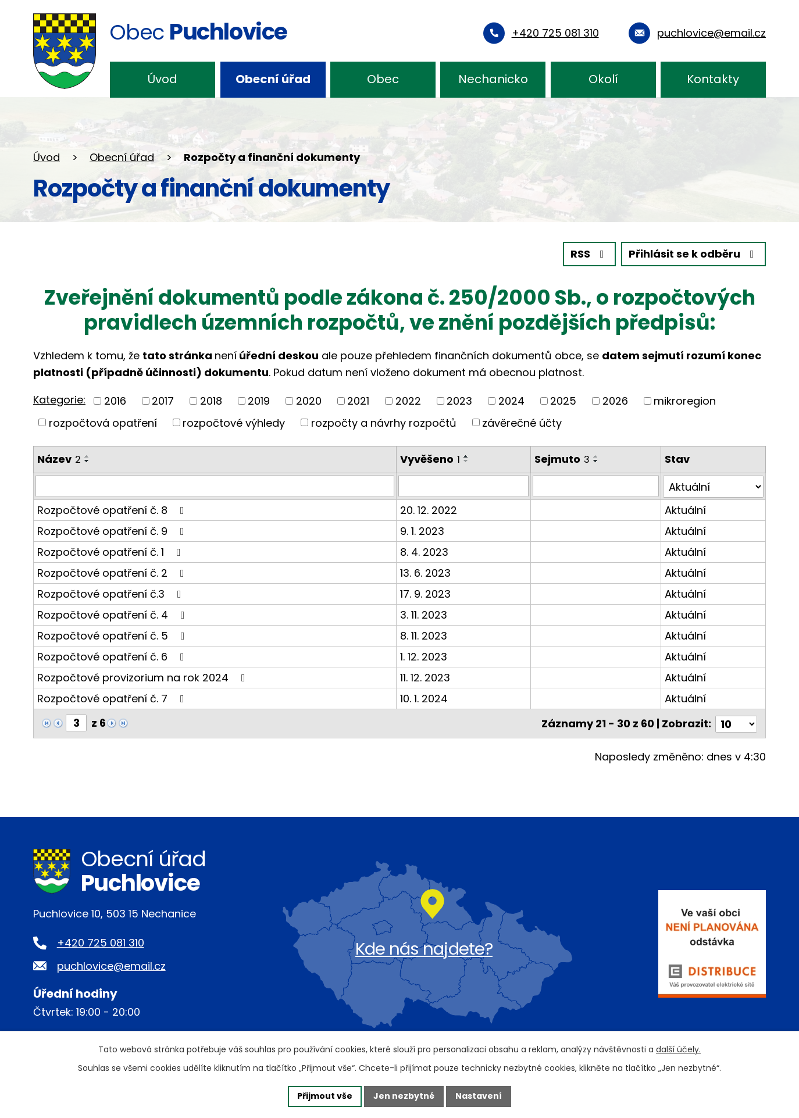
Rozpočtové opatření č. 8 (113, 509)
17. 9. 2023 (425, 593)
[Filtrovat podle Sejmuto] (596, 486)
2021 (358, 401)
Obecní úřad (273, 79)
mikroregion (685, 401)
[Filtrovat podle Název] (214, 486)
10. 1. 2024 (424, 698)
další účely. (678, 1049)
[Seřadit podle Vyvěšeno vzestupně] (466, 456)
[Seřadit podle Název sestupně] (87, 461)
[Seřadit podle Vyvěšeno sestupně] (466, 461)
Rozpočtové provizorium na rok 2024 (143, 677)
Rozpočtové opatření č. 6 (113, 656)
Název (59, 459)
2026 (615, 401)
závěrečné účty (522, 422)
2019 (259, 401)
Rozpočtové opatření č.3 (111, 593)
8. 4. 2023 (424, 551)
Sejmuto (562, 459)
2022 (408, 401)
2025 (563, 401)
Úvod (162, 79)
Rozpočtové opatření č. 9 (113, 530)
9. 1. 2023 (422, 530)
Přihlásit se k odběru (694, 254)
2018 (211, 401)
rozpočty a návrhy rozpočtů (383, 422)
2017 (163, 401)
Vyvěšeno (430, 459)
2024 (511, 401)
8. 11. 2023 (423, 635)
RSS (589, 254)
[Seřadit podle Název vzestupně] (87, 456)
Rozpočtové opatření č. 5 (113, 635)
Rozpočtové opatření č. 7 (113, 698)
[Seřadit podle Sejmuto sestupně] (596, 461)
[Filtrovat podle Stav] (713, 486)
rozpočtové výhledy (234, 422)
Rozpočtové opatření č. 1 (111, 551)
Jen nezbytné (403, 1096)
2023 (459, 401)
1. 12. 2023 (423, 656)
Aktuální (685, 509)
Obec (383, 79)
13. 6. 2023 (425, 572)
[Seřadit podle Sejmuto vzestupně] (596, 456)
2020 (309, 401)
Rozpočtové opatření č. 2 (113, 572)
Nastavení (478, 1096)
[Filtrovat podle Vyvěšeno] (463, 486)
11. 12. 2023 (425, 677)
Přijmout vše (324, 1096)
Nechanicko (493, 79)
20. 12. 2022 (428, 509)
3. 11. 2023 (423, 614)
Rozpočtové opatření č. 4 (113, 614)
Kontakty (713, 79)
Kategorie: (59, 399)
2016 (115, 401)
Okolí (603, 79)
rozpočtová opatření (103, 422)
